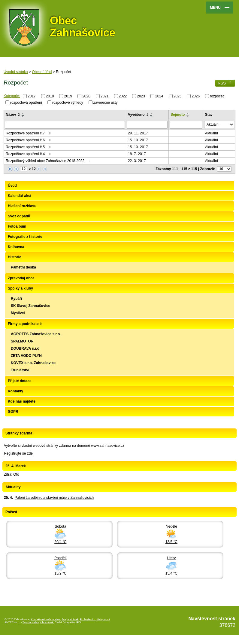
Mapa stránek (70, 619)
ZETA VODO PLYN (26, 356)
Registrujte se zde (18, 453)
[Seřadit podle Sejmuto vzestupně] (188, 113)
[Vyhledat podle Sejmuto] (186, 125)
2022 (123, 96)
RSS (225, 83)
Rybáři (16, 298)
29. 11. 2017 (138, 133)
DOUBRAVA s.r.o (25, 348)
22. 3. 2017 (137, 161)
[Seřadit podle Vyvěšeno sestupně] (151, 116)
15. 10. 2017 (138, 140)
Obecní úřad (42, 72)
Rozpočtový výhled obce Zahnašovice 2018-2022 (49, 161)
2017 (32, 96)
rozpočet (217, 96)
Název (13, 114)
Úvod (12, 185)
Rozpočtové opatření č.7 (29, 133)
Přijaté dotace (20, 381)
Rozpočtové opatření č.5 (29, 147)
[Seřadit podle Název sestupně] (23, 116)
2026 (196, 96)
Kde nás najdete (21, 401)
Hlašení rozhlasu (22, 206)
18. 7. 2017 (137, 154)
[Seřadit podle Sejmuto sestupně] (188, 116)
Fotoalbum (17, 226)
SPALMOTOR (22, 341)
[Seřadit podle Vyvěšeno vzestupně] (151, 113)
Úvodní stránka (16, 72)
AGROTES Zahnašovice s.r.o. (36, 334)
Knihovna (16, 247)
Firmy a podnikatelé (25, 324)
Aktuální (211, 133)
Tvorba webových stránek (38, 622)
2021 (105, 96)
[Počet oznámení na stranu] (224, 169)
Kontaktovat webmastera (46, 619)
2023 (141, 96)
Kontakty (15, 391)
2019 (68, 96)
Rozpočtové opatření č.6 (29, 140)
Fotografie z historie (25, 237)
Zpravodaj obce (21, 278)
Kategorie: (12, 96)
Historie (14, 257)
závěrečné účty (105, 102)
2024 (159, 96)
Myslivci (18, 313)
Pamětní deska (23, 267)
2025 (178, 96)
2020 (86, 96)
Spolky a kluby (20, 288)
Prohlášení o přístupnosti (95, 619)
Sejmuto (178, 114)
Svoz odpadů (19, 216)
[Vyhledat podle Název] (65, 125)
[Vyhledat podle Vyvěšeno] (147, 125)
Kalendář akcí (19, 196)
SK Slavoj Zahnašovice (30, 306)
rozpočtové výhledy (67, 102)
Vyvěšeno (138, 114)
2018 (50, 96)
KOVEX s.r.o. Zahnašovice (33, 363)
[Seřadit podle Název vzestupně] (23, 113)
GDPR (13, 412)
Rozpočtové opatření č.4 (29, 154)
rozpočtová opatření (26, 102)
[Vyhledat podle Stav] (219, 124)
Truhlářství (20, 370)
